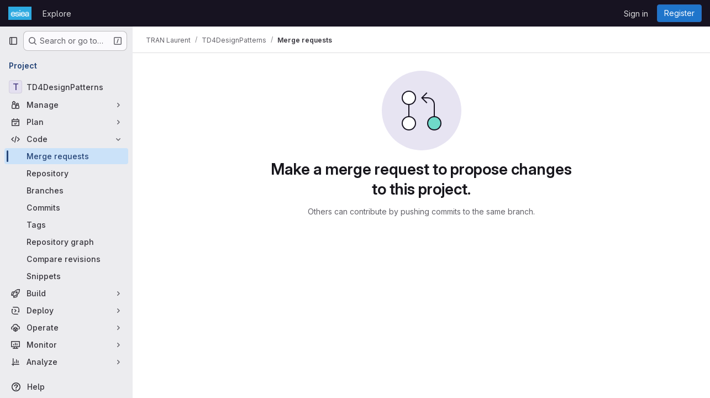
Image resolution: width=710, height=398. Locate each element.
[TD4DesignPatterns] (66, 87)
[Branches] (66, 190)
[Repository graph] (66, 242)
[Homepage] (20, 13)
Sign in (636, 13)
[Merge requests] (66, 156)
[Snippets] (66, 276)
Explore (57, 13)
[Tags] (66, 225)
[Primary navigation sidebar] (13, 41)
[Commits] (66, 208)
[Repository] (66, 173)
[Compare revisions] (66, 259)
